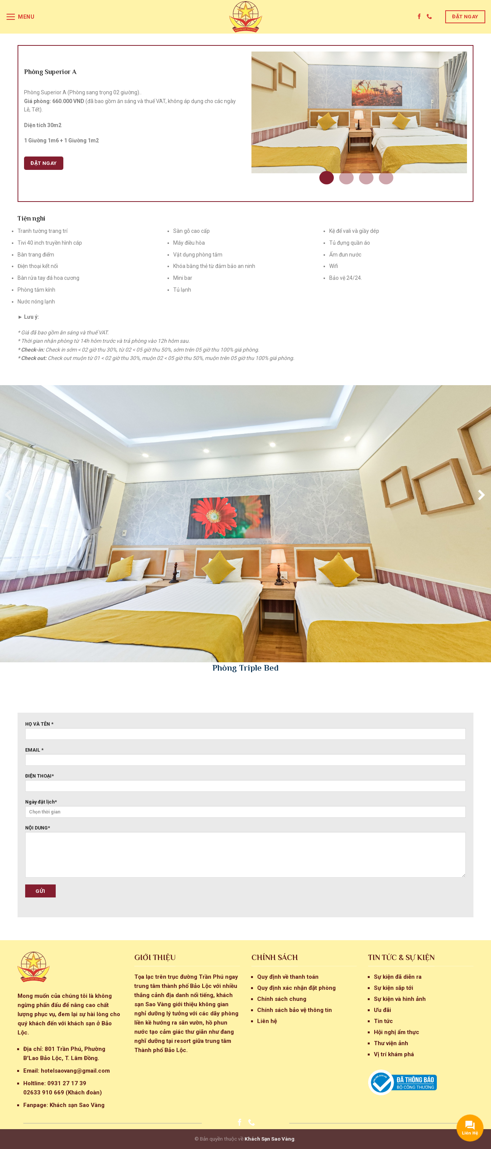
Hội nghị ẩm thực (396, 1032)
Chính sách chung (281, 999)
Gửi (40, 891)
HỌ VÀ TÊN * (245, 732)
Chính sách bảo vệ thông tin (294, 1010)
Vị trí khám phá (394, 1054)
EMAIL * (245, 758)
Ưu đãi (382, 1010)
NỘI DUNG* (245, 853)
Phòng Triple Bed (245, 668)
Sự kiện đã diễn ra (398, 976)
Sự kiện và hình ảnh (400, 999)
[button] (326, 177)
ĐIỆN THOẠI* (245, 784)
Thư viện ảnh (391, 1043)
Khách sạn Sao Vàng (77, 1105)
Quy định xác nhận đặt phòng (296, 987)
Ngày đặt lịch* (245, 808)
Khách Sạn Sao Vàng (270, 1139)
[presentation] (7, 494)
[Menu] (20, 17)
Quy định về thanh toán (288, 976)
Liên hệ (267, 1021)
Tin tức (383, 1021)
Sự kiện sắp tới (393, 987)
